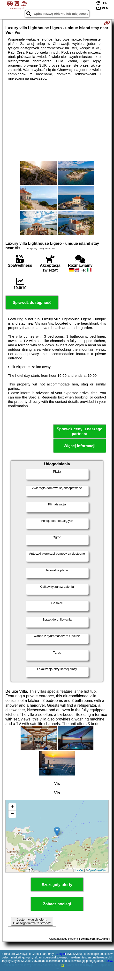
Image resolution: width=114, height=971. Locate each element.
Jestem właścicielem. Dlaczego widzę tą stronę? (32, 921)
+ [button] (12, 806)
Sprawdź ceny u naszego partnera (79, 431)
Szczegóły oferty (57, 885)
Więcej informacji (79, 446)
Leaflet (80, 870)
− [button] (12, 814)
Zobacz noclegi (57, 904)
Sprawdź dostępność (32, 302)
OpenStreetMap (97, 870)
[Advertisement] (57, 120)
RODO (109, 961)
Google (60, 954)
